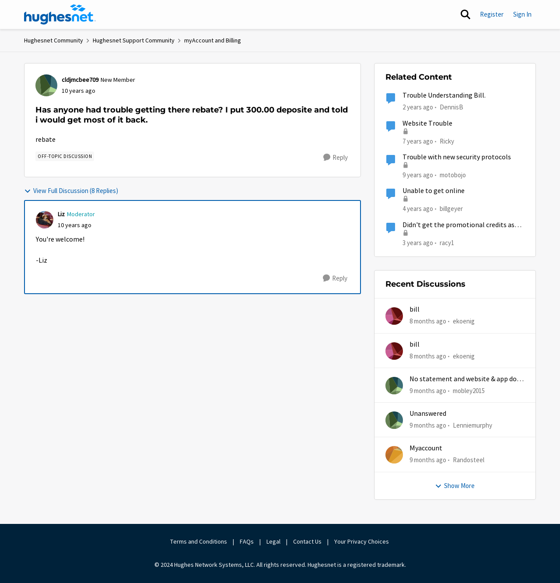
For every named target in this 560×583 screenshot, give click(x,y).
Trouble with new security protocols (456, 157)
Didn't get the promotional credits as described (458, 225)
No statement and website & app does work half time (466, 379)
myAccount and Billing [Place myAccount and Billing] (212, 40)
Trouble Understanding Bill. (444, 95)
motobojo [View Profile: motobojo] (453, 175)
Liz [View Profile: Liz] (61, 214)
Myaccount (426, 448)
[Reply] (336, 157)
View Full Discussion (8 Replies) (71, 190)
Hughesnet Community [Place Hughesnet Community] (53, 40)
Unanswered (428, 413)
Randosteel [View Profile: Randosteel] (468, 460)
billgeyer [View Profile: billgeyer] (451, 208)
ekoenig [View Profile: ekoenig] (464, 321)
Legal (273, 541)
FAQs (247, 541)
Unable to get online (433, 190)
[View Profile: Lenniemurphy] (394, 420)
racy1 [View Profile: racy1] (447, 242)
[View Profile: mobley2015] (394, 385)
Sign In (522, 14)
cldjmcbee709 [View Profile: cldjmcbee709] (80, 80)
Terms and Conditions (198, 541)
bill (415, 309)
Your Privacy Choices (362, 541)
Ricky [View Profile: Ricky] (447, 141)
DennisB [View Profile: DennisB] (451, 107)
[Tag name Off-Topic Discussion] (64, 156)
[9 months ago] (428, 391)
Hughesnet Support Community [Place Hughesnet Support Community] (134, 40)
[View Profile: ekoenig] (394, 316)
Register (492, 14)
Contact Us (307, 541)
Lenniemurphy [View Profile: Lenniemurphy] (472, 425)
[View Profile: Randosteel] (394, 455)
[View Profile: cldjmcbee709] (46, 85)
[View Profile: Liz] (44, 219)
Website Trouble (427, 123)
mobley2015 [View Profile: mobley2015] (469, 390)
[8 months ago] (428, 321)
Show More (455, 485)
